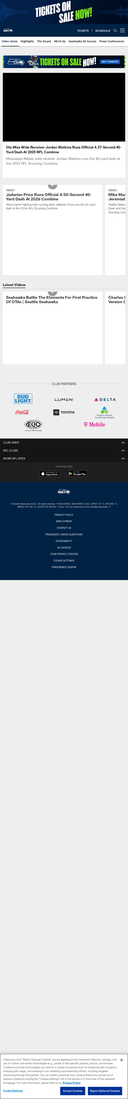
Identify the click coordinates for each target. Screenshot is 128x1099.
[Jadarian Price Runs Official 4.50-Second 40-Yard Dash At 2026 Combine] (53, 200)
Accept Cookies (72, 1090)
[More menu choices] (122, 30)
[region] (64, 1076)
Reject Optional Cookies (105, 1090)
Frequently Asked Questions (64, 534)
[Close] (121, 1060)
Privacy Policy (64, 514)
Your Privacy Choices (64, 553)
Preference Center (64, 567)
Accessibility (64, 541)
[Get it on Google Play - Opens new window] (77, 475)
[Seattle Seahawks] (64, 492)
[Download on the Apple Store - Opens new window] (50, 474)
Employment (64, 521)
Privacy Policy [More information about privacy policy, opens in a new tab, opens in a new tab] (71, 1082)
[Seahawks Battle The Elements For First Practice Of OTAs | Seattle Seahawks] (53, 300)
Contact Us (64, 527)
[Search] (115, 30)
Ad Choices (64, 547)
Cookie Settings (64, 560)
